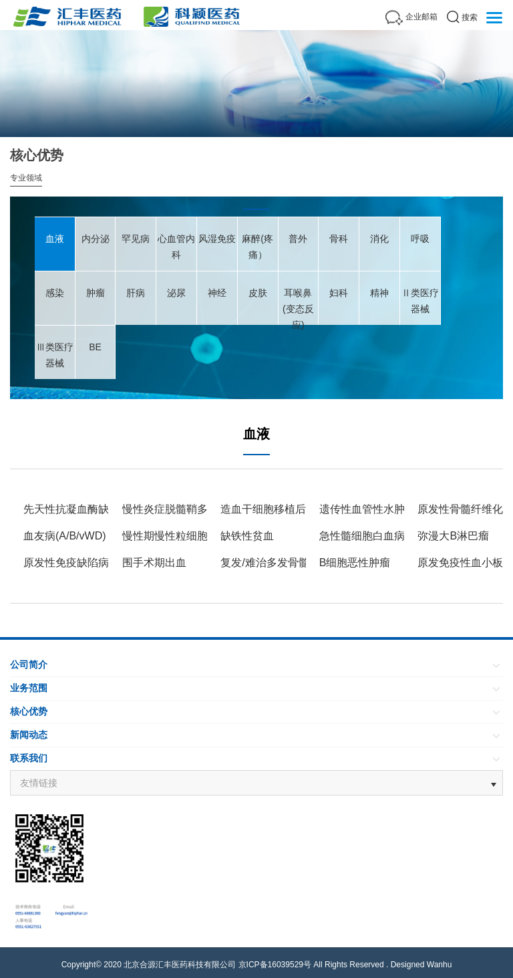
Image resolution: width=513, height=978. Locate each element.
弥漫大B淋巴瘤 (453, 535)
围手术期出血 (154, 562)
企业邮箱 (421, 16)
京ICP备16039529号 (274, 964)
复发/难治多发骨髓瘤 (269, 562)
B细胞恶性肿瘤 (355, 562)
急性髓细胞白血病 (362, 535)
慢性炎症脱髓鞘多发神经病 (186, 509)
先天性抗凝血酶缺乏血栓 (82, 509)
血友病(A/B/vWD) (64, 535)
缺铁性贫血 (247, 535)
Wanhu (439, 964)
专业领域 (26, 177)
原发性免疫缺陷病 (66, 562)
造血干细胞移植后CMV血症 (285, 509)
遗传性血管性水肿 (362, 509)
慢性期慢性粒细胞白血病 (181, 535)
